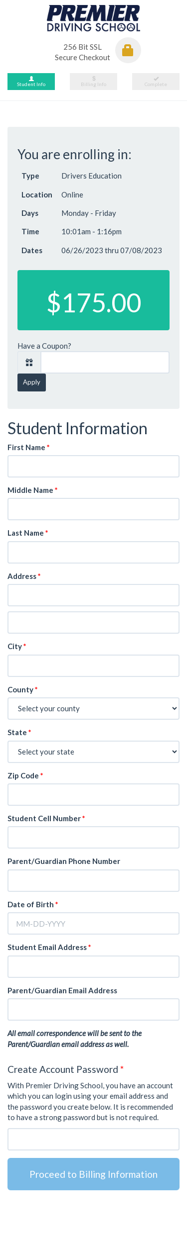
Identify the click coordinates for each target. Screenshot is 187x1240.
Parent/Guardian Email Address (62, 990)
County (22, 689)
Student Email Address (49, 947)
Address (24, 576)
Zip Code (25, 775)
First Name (28, 447)
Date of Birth (32, 904)
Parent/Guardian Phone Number (63, 861)
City (16, 646)
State (19, 732)
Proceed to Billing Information (93, 1174)
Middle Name (32, 489)
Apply (31, 382)
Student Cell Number (46, 818)
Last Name (27, 532)
